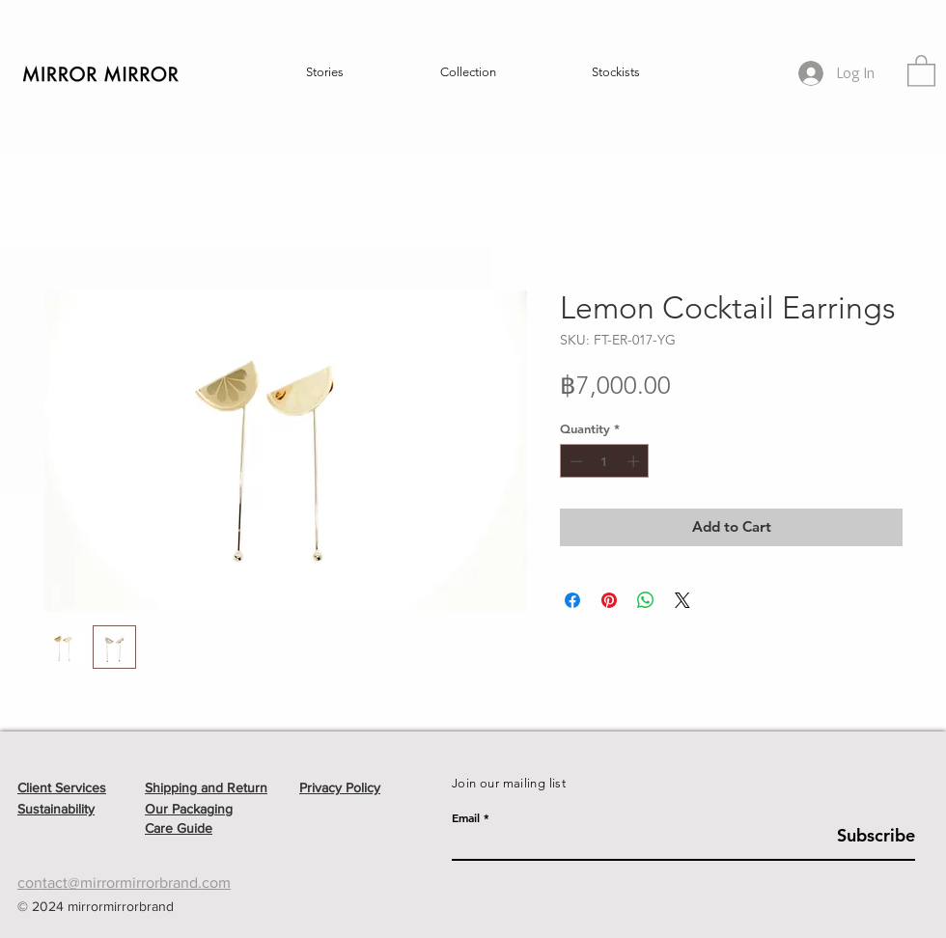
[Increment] (635, 461)
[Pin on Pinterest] (609, 600)
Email (466, 817)
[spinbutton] (605, 461)
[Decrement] (574, 461)
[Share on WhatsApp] (645, 600)
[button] (325, 73)
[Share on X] (682, 600)
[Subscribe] (866, 835)
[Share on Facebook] (572, 600)
